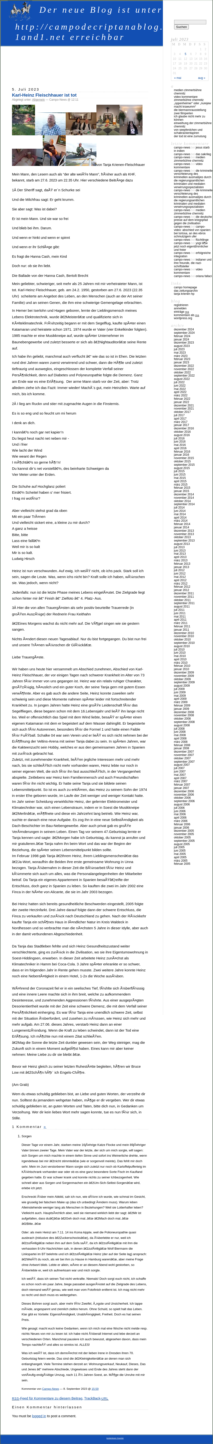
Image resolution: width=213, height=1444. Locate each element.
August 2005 (182, 844)
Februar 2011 (182, 626)
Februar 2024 (182, 336)
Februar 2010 (182, 665)
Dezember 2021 (184, 405)
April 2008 (180, 738)
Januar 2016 (181, 454)
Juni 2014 (180, 511)
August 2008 (182, 725)
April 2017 (180, 418)
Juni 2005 (180, 850)
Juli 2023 (179, 349)
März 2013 (181, 560)
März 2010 (181, 662)
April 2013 (180, 557)
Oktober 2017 (182, 412)
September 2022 (184, 375)
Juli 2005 (179, 847)
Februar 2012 (182, 586)
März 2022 (181, 395)
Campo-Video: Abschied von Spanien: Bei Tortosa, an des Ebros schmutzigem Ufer (192, 231)
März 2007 (181, 781)
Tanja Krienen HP (184, 293)
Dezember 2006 (184, 791)
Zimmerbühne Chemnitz (189, 100)
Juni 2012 (180, 573)
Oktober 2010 (182, 639)
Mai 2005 (180, 854)
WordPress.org (183, 318)
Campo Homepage (185, 287)
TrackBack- (96, 1398)
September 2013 (184, 540)
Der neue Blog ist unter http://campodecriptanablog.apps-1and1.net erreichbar (103, 23)
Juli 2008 (179, 728)
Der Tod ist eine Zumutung (190, 136)
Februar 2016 (182, 451)
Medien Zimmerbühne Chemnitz (187, 91)
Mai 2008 (180, 735)
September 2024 (184, 332)
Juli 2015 (179, 471)
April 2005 (180, 857)
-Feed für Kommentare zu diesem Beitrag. (47, 1398)
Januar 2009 (181, 709)
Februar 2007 (182, 784)
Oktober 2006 (182, 797)
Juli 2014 (179, 507)
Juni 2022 (180, 385)
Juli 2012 (179, 570)
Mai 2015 (180, 478)
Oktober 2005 (182, 837)
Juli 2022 (179, 382)
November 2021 (184, 408)
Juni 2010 (180, 652)
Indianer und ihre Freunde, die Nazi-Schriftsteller (193, 263)
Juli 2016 (179, 438)
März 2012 (181, 583)
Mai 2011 (180, 616)
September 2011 (184, 603)
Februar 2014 (182, 524)
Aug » (201, 78)
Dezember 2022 (184, 365)
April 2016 (180, 448)
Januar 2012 (181, 590)
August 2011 (182, 606)
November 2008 (184, 715)
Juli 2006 (179, 808)
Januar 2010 (181, 669)
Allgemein (38, 99)
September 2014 (184, 504)
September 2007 (184, 761)
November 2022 (184, 369)
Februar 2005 (182, 863)
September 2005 (184, 840)
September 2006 (184, 801)
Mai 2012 (180, 577)
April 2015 (180, 481)
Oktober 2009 (182, 679)
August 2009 (182, 685)
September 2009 (184, 682)
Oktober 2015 (182, 461)
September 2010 (184, 643)
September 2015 (184, 464)
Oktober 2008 (182, 718)
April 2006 (180, 817)
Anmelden (180, 308)
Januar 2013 (181, 567)
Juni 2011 (180, 613)
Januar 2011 (181, 629)
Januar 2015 (181, 491)
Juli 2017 (179, 415)
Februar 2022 (182, 398)
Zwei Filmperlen (183, 113)
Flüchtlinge (202, 239)
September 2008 (184, 722)
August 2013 (182, 544)
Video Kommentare (186, 96)
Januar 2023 (181, 362)
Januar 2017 (181, 425)
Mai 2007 (180, 775)
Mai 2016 (180, 445)
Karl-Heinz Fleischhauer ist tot (44, 95)
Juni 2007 (180, 771)
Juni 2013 (180, 550)
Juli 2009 (179, 689)
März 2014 (181, 520)
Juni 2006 (180, 811)
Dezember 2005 (184, 830)
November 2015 (184, 458)
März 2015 (181, 484)
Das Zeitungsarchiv (186, 290)
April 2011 (180, 619)
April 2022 (180, 392)
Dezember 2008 (184, 712)
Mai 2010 (180, 656)
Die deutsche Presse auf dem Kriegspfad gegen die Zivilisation (193, 220)
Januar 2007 (181, 788)
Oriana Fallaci (204, 276)
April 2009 (180, 698)
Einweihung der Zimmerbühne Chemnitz (193, 124)
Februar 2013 (182, 563)
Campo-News (50, 1388)
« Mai (177, 78)
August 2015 (182, 468)
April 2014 (180, 517)
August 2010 (182, 646)
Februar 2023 (182, 359)
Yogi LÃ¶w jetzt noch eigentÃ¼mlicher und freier (191, 246)
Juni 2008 (180, 731)
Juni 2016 (180, 441)
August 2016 (182, 435)
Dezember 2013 (184, 530)
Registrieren (181, 305)
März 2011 (181, 623)
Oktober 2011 (182, 600)
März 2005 (181, 860)
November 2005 (184, 834)
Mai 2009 (180, 695)
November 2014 (184, 497)
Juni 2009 (180, 692)
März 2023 (181, 356)
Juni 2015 (180, 474)
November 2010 (184, 636)
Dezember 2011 (184, 593)
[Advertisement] (99, 64)
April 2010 (180, 659)
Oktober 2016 (182, 431)
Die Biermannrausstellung (190, 110)
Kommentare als (186, 315)
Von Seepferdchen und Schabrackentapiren (188, 131)
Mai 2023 (180, 352)
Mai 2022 (180, 389)
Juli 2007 (179, 768)
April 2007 (180, 778)
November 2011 (184, 596)
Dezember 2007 (184, 751)
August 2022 (182, 379)
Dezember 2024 (184, 329)
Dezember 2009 (184, 672)
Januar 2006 (181, 827)
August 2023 (182, 346)
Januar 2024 (181, 339)
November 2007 (184, 755)
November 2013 (184, 534)
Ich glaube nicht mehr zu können (189, 118)
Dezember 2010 (184, 633)
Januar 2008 (181, 748)
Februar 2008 (182, 745)
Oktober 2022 (182, 372)
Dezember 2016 (184, 428)
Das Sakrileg (203, 154)
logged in (39, 1416)
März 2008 (181, 742)
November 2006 (184, 794)
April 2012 (180, 580)
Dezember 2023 (184, 342)
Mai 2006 (180, 814)
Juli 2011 (179, 610)
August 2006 (182, 804)
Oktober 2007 (182, 758)
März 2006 (181, 821)
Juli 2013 (179, 547)
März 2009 (181, 702)
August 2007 (182, 764)
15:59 (95, 1388)
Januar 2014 (181, 527)
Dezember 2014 (184, 494)
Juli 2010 (179, 649)
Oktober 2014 (182, 501)
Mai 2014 (180, 514)
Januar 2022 (181, 402)
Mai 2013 (180, 553)
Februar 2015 (182, 487)
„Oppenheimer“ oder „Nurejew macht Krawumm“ (192, 105)
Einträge (181, 311)
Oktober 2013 (182, 537)
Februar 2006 (182, 824)
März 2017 (181, 422)
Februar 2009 (182, 705)
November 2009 (184, 676)
